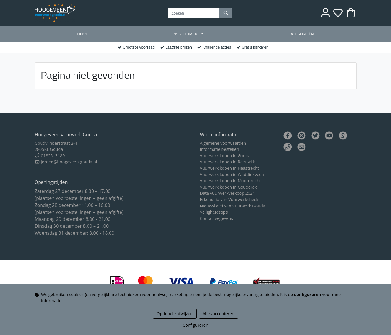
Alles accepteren (218, 313)
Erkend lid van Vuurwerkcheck (229, 199)
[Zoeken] (194, 13)
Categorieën (301, 34)
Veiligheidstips (214, 212)
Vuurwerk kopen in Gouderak (228, 187)
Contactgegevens (216, 218)
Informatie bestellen (219, 149)
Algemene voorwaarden (223, 143)
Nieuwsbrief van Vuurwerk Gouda (232, 206)
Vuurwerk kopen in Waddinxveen (232, 174)
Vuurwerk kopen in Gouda (225, 155)
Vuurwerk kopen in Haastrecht (229, 168)
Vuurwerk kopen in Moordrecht (230, 180)
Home (82, 34)
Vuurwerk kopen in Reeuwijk (227, 161)
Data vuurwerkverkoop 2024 (227, 193)
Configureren (195, 325)
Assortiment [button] (187, 34)
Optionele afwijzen (175, 313)
